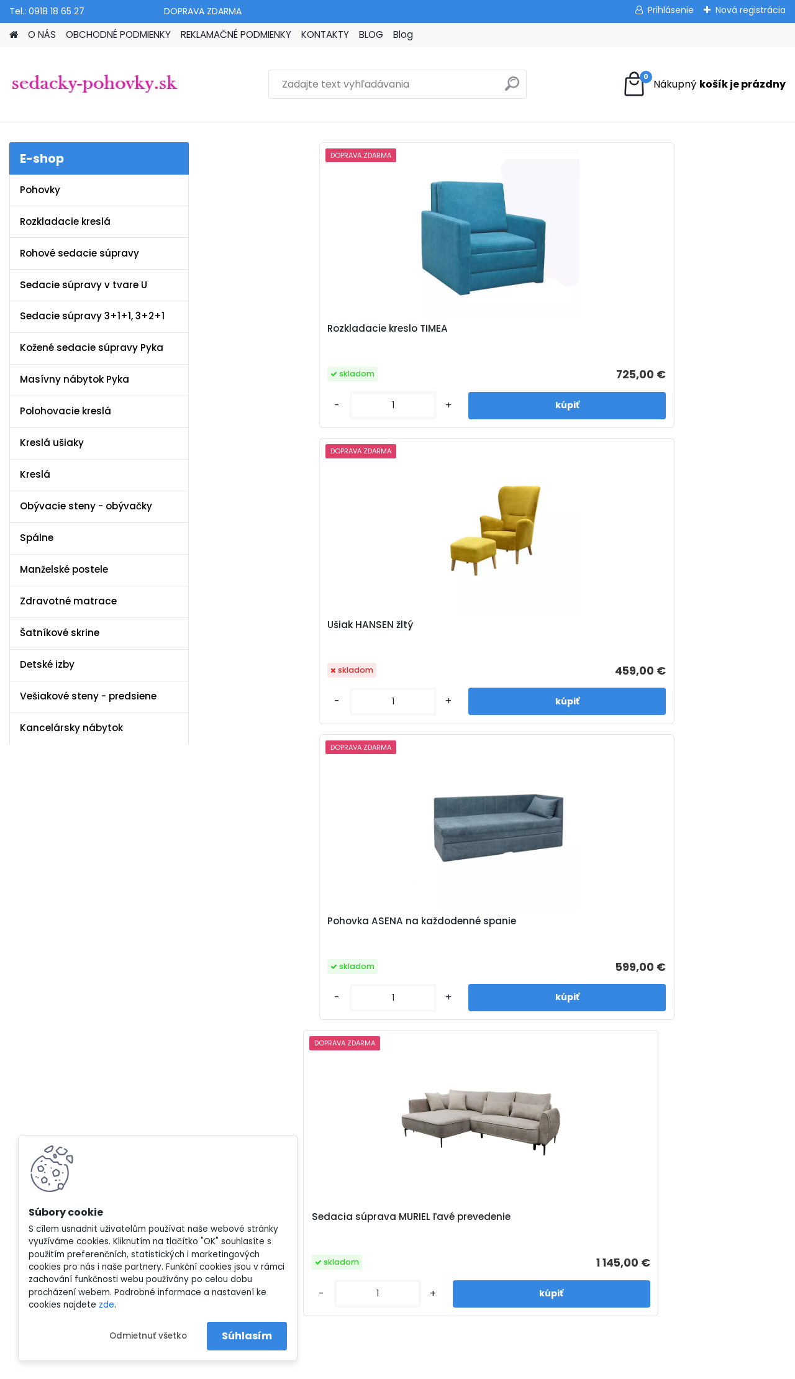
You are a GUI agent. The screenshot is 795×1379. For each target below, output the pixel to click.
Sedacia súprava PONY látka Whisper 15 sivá (272, 675)
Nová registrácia (751, 10)
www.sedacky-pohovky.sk (67, 1033)
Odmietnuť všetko (148, 1336)
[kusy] (242, 405)
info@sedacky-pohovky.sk (68, 1050)
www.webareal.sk (447, 1367)
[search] (512, 88)
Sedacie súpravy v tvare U (83, 284)
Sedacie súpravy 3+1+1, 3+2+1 (92, 315)
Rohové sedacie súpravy (79, 253)
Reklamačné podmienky (288, 1066)
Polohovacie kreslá (65, 410)
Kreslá (35, 474)
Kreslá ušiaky (52, 442)
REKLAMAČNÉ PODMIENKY (236, 34)
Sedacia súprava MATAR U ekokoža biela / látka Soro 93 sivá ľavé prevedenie (569, 680)
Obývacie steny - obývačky (86, 505)
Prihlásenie (671, 10)
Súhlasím (247, 1336)
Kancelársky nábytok (71, 727)
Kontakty (253, 1082)
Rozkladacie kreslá (65, 221)
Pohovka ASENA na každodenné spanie (558, 334)
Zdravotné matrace (68, 601)
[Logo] (94, 84)
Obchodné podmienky (284, 1050)
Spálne (36, 537)
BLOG (371, 34)
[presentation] (213, 633)
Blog (403, 34)
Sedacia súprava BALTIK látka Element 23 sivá (715, 675)
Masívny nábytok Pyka (74, 379)
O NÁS (42, 34)
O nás (247, 1033)
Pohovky (40, 189)
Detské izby (47, 664)
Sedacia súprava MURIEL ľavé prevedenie (710, 334)
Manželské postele (64, 569)
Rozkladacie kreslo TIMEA (267, 334)
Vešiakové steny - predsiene (88, 696)
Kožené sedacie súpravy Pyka (91, 347)
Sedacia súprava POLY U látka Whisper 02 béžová (422, 675)
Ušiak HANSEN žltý (409, 328)
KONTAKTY (325, 34)
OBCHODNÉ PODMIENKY (118, 34)
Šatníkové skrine (59, 632)
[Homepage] (13, 35)
